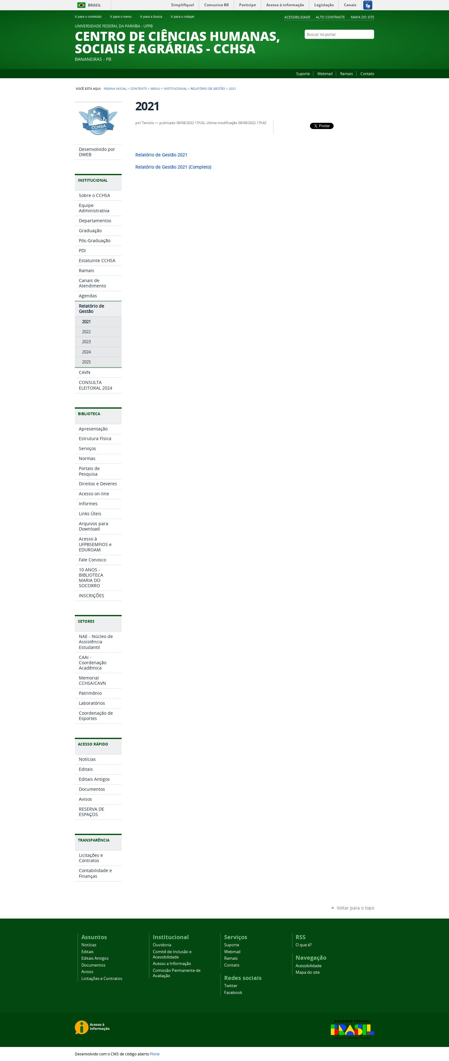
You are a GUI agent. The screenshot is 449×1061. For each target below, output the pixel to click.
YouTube (355, 46)
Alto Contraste (330, 17)
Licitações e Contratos (101, 978)
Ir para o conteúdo (91, 16)
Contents (138, 88)
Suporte (303, 73)
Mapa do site (362, 17)
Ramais (346, 73)
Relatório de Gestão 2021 (161, 155)
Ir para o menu (123, 16)
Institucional (175, 88)
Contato (367, 73)
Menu (155, 88)
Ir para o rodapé (185, 16)
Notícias (88, 945)
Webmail (325, 73)
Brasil (94, 5)
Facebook (363, 46)
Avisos (87, 971)
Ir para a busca (153, 16)
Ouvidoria (162, 945)
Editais (87, 951)
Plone (155, 1053)
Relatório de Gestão (208, 88)
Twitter (230, 985)
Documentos (93, 965)
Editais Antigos (95, 958)
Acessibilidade (297, 17)
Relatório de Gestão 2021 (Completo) (173, 167)
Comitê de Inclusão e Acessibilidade (172, 954)
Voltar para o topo (355, 908)
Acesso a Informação (172, 963)
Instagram (371, 46)
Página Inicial (115, 88)
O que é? (304, 945)
